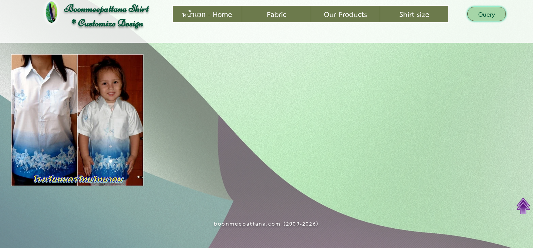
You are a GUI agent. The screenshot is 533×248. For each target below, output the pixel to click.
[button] (486, 14)
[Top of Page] (523, 206)
